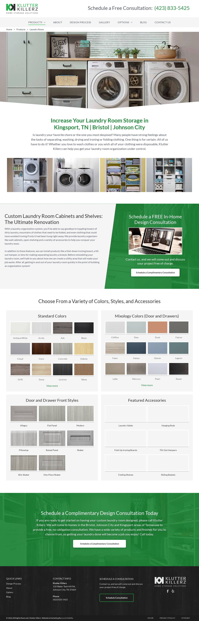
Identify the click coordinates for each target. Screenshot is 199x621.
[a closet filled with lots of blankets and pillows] (123, 175)
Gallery (9, 592)
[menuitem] (36, 22)
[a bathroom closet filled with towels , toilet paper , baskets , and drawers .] (169, 175)
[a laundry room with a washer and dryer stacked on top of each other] (30, 175)
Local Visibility (67, 618)
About (9, 588)
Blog (8, 596)
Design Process (13, 583)
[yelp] (173, 591)
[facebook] (167, 591)
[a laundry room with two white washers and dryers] (76, 175)
